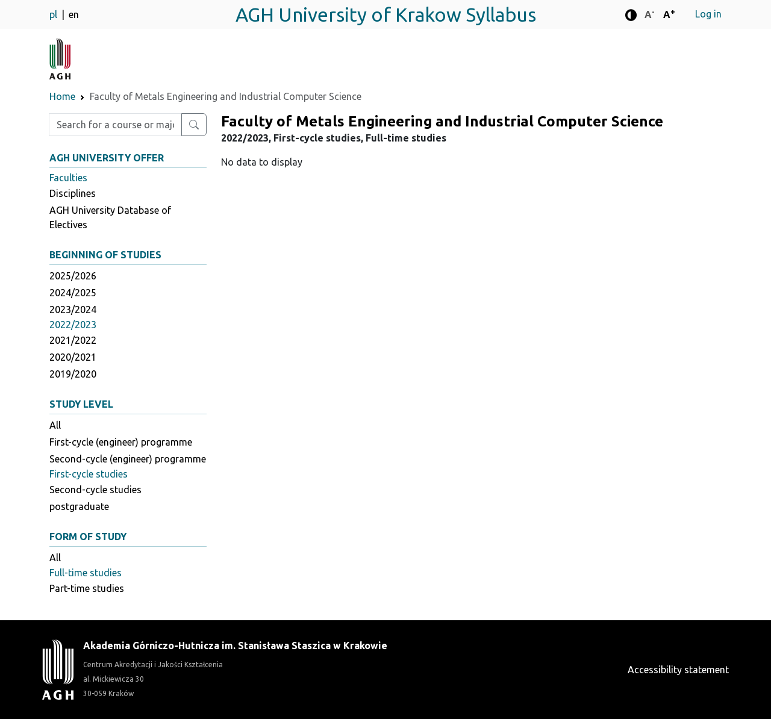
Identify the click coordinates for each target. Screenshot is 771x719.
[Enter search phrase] (115, 124)
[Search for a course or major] (194, 124)
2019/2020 (72, 374)
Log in (708, 13)
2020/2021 (72, 357)
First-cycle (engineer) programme (120, 442)
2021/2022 (72, 340)
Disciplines (72, 193)
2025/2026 (72, 275)
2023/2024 (72, 309)
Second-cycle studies (95, 489)
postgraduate (79, 506)
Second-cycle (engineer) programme (127, 458)
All (55, 425)
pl (54, 14)
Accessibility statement (678, 669)
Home (62, 96)
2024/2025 (72, 292)
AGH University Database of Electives (110, 217)
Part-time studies (86, 588)
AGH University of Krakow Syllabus (386, 14)
